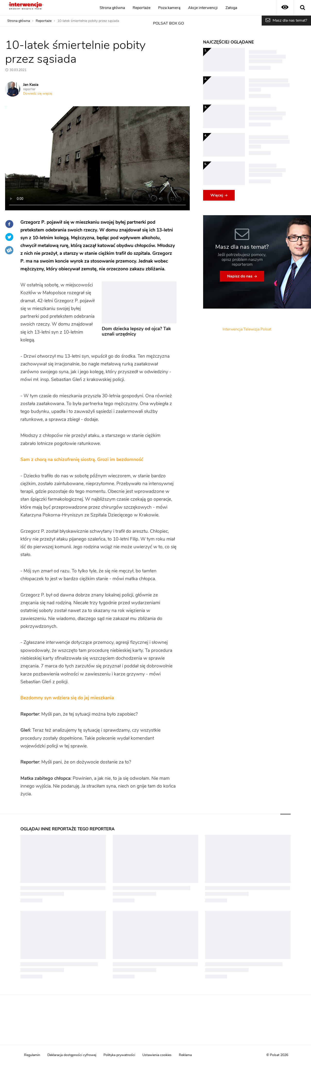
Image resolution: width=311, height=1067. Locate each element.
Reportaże (141, 8)
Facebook (9, 224)
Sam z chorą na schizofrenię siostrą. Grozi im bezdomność (81, 459)
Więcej (216, 195)
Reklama (185, 1055)
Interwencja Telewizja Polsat (247, 329)
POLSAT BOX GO (168, 23)
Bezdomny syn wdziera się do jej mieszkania (67, 698)
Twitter (9, 237)
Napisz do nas (239, 276)
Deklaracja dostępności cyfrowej (71, 1055)
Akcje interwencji (203, 8)
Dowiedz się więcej (37, 93)
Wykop (9, 250)
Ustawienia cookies (157, 1055)
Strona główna (112, 8)
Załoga (231, 8)
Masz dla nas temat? (290, 20)
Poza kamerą (169, 8)
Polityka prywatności (119, 1055)
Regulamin (32, 1055)
